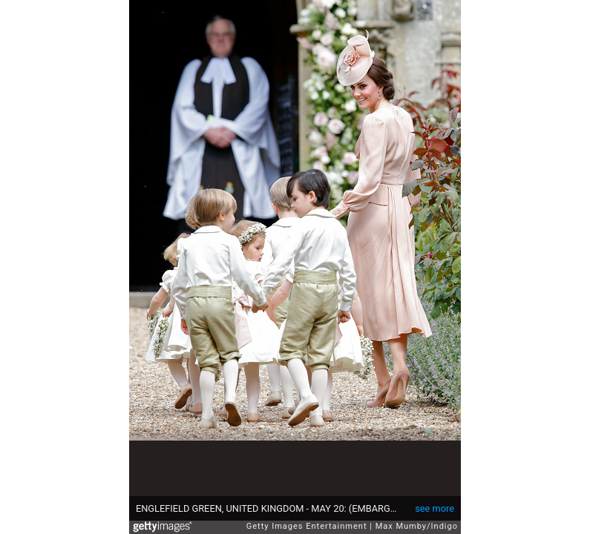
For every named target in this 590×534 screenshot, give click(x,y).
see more (434, 508)
